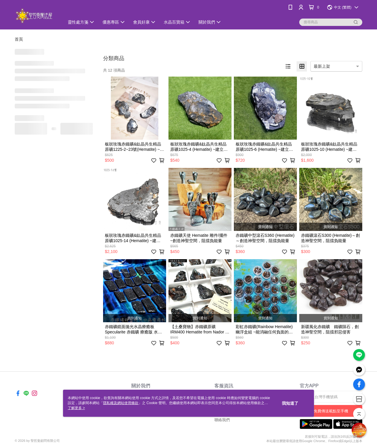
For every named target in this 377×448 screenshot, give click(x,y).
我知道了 (290, 403)
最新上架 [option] (322, 66)
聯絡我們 (222, 420)
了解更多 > (76, 408)
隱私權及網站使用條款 (120, 403)
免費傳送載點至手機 (331, 411)
